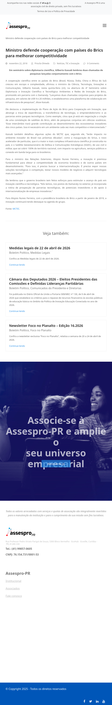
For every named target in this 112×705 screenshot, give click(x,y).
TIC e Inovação (72, 63)
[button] (104, 25)
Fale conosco (14, 597)
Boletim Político (19, 253)
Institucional (13, 582)
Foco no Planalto (40, 330)
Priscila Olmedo (42, 63)
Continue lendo (17, 264)
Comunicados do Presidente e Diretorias (55, 288)
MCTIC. (16, 208)
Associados (13, 590)
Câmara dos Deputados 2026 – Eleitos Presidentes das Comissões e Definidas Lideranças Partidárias (53, 281)
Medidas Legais (40, 253)
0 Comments (93, 63)
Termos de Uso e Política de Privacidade (56, 11)
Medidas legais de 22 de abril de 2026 (39, 248)
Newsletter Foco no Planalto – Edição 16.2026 (46, 325)
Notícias (61, 63)
